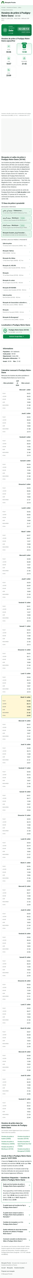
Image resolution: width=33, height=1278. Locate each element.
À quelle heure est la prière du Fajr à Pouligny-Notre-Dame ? (14, 1206)
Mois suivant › (25, 383)
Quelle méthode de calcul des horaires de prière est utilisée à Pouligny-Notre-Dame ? (15, 1231)
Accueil (3, 7)
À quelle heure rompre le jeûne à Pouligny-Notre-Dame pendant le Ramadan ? (13, 1215)
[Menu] (30, 2)
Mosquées (10, 1268)
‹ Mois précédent (8, 383)
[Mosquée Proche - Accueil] (8, 2)
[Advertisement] (16, 95)
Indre (19, 7)
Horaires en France (12, 7)
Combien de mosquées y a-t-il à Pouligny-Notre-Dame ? (13, 1223)
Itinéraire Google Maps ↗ (16, 336)
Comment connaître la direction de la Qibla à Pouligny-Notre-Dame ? (14, 1240)
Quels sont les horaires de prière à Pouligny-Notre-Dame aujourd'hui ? (14, 1185)
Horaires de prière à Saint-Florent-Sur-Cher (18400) (24, 1144)
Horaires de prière (19, 1268)
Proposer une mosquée (8, 1271)
